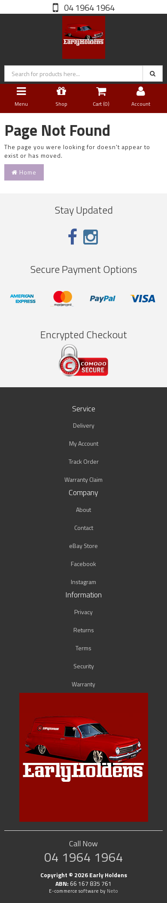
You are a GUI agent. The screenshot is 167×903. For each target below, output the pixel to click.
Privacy (83, 611)
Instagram (83, 581)
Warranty (83, 684)
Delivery (83, 425)
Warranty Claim (83, 479)
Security (83, 665)
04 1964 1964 (88, 7)
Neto (112, 891)
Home (24, 172)
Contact (83, 527)
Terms (83, 647)
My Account (83, 443)
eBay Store (83, 545)
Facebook (83, 563)
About (83, 509)
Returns (83, 629)
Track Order (84, 461)
